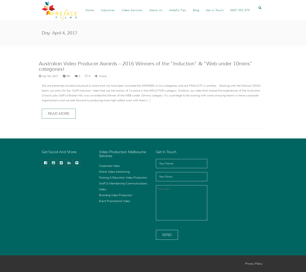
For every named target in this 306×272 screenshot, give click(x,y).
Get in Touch (215, 10)
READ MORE (58, 113)
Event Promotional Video (114, 201)
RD (68, 76)
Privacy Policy (253, 263)
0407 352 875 (240, 10)
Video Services (132, 10)
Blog (196, 10)
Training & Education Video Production (123, 177)
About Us (156, 10)
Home (89, 10)
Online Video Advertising (114, 171)
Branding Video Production (115, 195)
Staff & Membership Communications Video (123, 186)
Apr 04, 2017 (50, 76)
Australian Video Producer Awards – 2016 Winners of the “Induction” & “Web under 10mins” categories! (145, 66)
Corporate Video (109, 166)
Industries (108, 10)
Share (101, 76)
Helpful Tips (177, 10)
